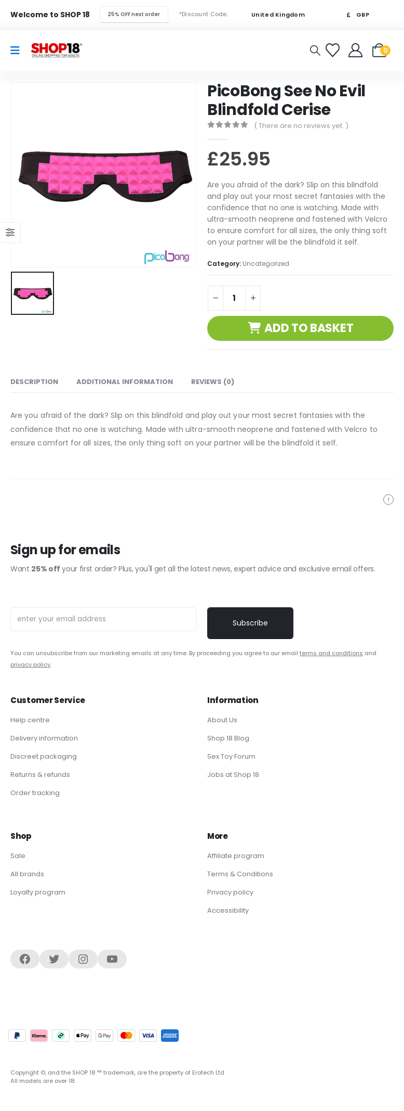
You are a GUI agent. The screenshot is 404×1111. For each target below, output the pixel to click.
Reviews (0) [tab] (212, 382)
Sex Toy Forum (231, 756)
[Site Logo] (57, 50)
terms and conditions (331, 653)
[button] (315, 50)
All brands (27, 874)
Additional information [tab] (124, 382)
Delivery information (44, 738)
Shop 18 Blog (228, 738)
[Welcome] (356, 50)
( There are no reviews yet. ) (301, 126)
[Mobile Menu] (18, 50)
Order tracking (35, 793)
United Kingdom (271, 15)
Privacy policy (230, 892)
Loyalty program (37, 892)
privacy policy (30, 664)
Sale (17, 856)
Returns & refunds (40, 775)
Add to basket (308, 328)
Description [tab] (34, 382)
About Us (222, 720)
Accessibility (228, 910)
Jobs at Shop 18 (233, 775)
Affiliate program (235, 856)
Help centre (30, 720)
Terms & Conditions (240, 874)
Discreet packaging (43, 756)
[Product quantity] (234, 298)
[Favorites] (334, 50)
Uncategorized (266, 263)
